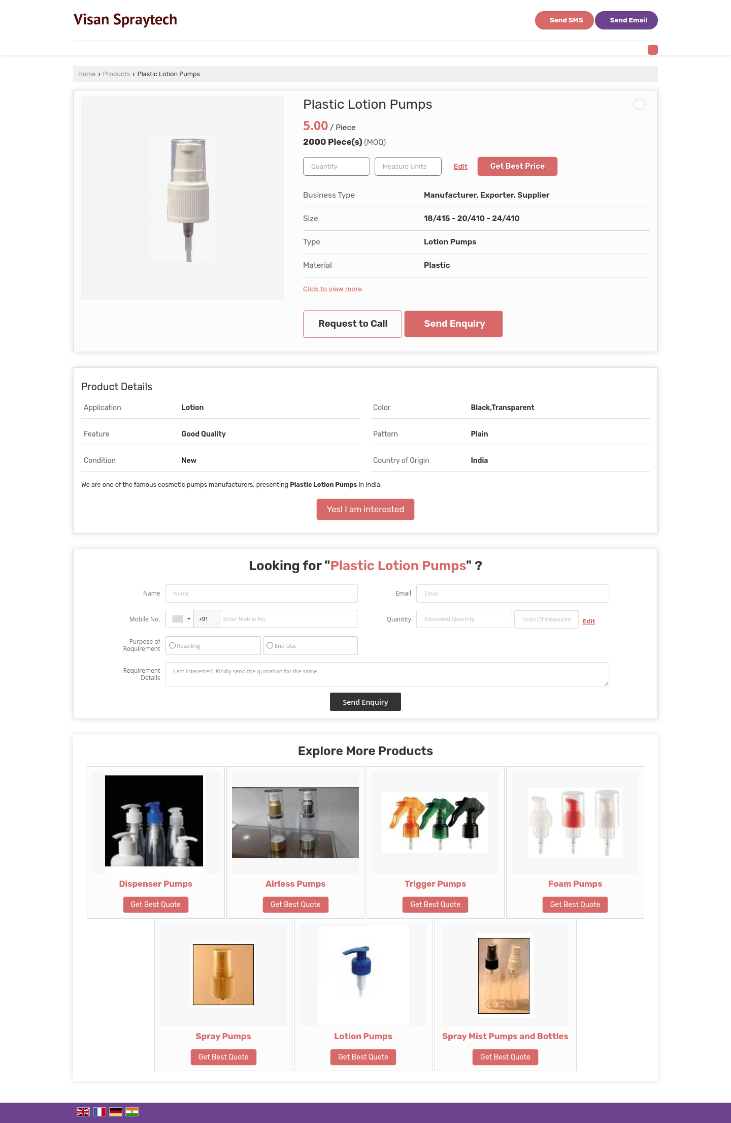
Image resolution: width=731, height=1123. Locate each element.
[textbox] (408, 166)
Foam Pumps (575, 884)
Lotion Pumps (363, 1036)
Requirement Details (141, 674)
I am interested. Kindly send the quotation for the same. (387, 674)
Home (86, 74)
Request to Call (352, 323)
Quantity (399, 619)
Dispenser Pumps (155, 884)
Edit (461, 166)
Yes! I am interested (366, 509)
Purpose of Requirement (141, 645)
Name (151, 593)
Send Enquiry (454, 323)
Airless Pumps (295, 884)
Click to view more (332, 289)
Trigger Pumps (436, 884)
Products (116, 74)
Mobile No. (144, 619)
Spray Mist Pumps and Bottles (505, 1036)
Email (403, 593)
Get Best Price (517, 166)
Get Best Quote (156, 904)
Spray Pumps (223, 1036)
